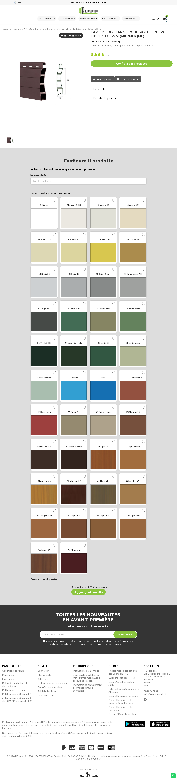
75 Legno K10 (103, 515)
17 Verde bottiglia (73, 343)
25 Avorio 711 (44, 239)
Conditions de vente (13, 670)
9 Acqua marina (44, 377)
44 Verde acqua (133, 343)
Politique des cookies (13, 690)
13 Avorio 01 (103, 205)
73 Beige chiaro (103, 412)
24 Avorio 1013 (74, 205)
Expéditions (8, 678)
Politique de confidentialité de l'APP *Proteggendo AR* (17, 700)
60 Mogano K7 (74, 481)
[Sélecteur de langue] (20, 2)
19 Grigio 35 (44, 274)
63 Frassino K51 (132, 481)
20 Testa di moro (74, 446)
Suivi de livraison (47, 691)
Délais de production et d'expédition (14, 684)
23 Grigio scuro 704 (133, 274)
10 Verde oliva (103, 308)
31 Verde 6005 (44, 343)
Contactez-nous (46, 695)
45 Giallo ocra (133, 239)
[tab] (132, 89)
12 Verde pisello (132, 308)
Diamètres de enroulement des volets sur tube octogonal (87, 687)
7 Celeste (73, 377)
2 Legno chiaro (133, 446)
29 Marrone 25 (133, 412)
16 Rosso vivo (44, 412)
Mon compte (44, 674)
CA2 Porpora (74, 550)
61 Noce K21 (103, 481)
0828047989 (151, 691)
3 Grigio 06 (74, 274)
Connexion (43, 670)
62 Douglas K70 (44, 515)
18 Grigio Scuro (103, 274)
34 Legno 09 (44, 550)
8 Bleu (103, 377)
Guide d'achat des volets (121, 677)
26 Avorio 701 (73, 239)
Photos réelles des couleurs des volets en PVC (122, 672)
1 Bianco (44, 205)
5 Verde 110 (73, 308)
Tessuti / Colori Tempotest (122, 714)
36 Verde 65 (103, 343)
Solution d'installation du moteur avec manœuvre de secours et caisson (87, 677)
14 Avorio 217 (132, 205)
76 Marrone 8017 (44, 446)
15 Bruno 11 (73, 412)
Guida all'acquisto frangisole (123, 695)
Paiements (8, 674)
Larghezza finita (38, 175)
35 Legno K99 (132, 515)
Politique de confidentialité (16, 694)
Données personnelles (50, 687)
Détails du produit (131, 98)
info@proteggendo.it (155, 694)
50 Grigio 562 (44, 308)
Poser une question (127, 79)
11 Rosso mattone (133, 377)
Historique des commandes (52, 683)
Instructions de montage (86, 670)
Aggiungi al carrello (88, 592)
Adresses (43, 678)
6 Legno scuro (44, 481)
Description (131, 89)
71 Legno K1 (74, 515)
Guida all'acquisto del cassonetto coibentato (120, 701)
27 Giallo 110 (103, 239)
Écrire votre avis (102, 79)
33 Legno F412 (103, 446)
